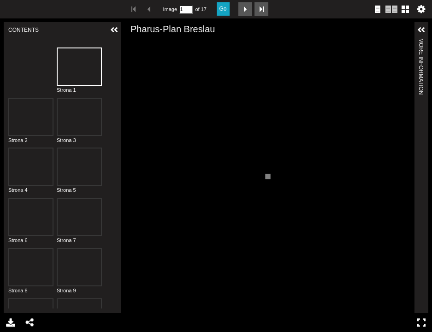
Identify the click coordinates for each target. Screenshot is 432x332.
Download (10, 322)
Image (170, 9)
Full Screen (422, 322)
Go (223, 9)
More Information (421, 42)
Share (29, 322)
